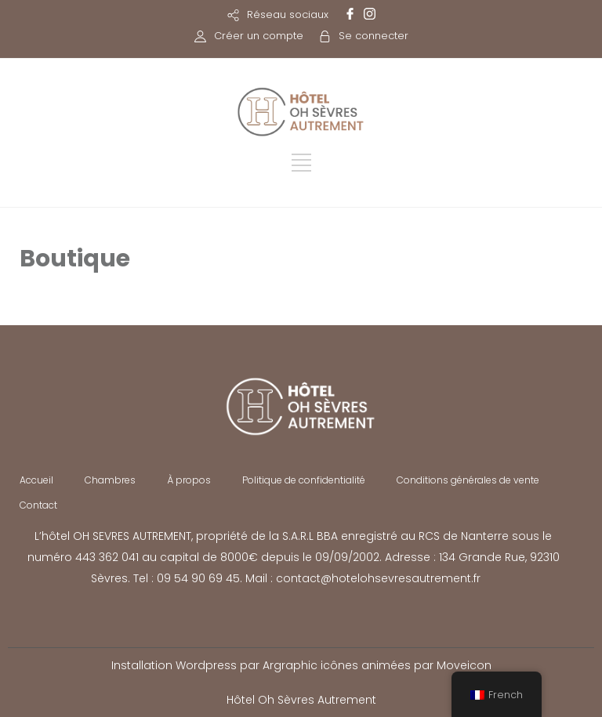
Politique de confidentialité (303, 480)
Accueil (36, 480)
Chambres (110, 480)
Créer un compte (258, 35)
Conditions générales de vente (468, 480)
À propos (189, 480)
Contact (38, 505)
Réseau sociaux (287, 14)
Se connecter (373, 35)
